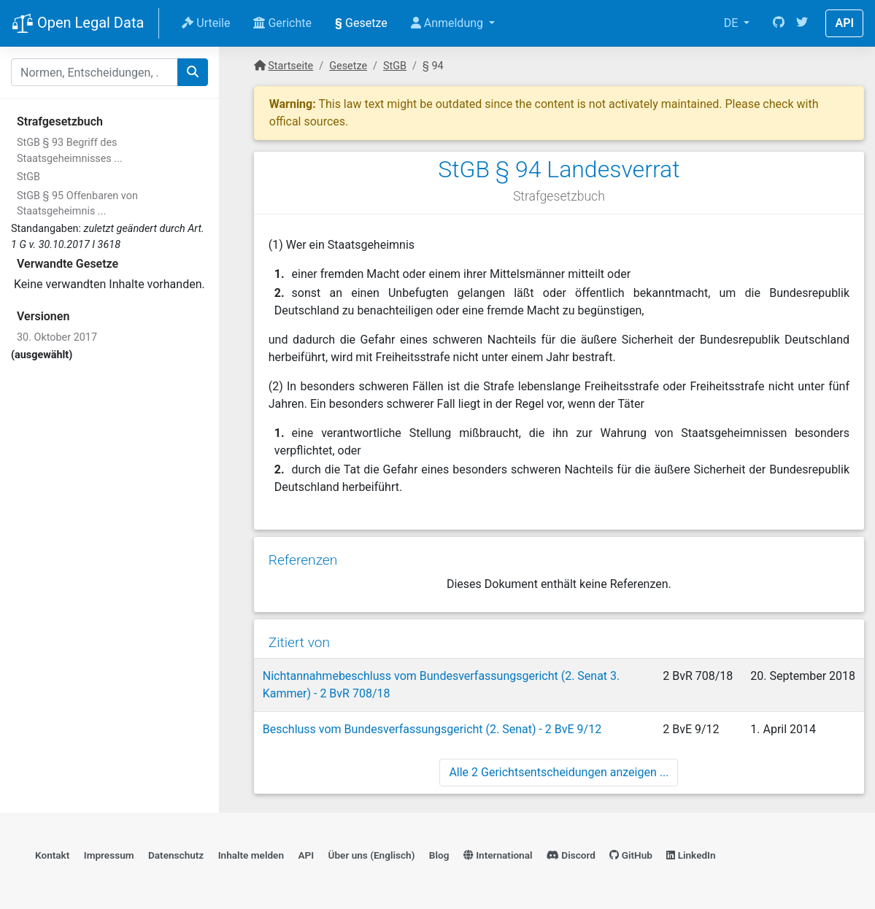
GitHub (630, 855)
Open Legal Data (78, 24)
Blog (439, 855)
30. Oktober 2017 (57, 337)
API (844, 23)
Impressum (109, 855)
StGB (28, 177)
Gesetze (361, 23)
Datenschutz (176, 855)
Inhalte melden (251, 855)
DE (732, 23)
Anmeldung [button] (448, 23)
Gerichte (282, 23)
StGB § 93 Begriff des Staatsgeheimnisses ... (70, 150)
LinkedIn (690, 855)
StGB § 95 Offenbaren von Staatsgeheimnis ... (77, 204)
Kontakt (52, 855)
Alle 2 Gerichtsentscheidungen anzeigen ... (558, 772)
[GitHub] (778, 23)
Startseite (290, 66)
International (498, 855)
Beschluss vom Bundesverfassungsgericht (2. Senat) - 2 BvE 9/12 (432, 729)
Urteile (206, 23)
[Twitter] (802, 23)
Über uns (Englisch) (371, 855)
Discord (571, 855)
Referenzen (303, 560)
